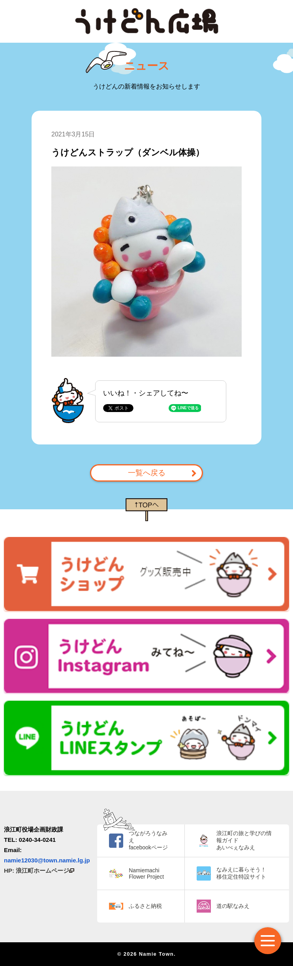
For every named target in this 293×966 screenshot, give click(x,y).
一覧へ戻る (146, 473)
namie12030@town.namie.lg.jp (47, 860)
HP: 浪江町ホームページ (39, 870)
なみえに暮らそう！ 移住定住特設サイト (241, 873)
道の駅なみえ (233, 906)
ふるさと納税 (145, 906)
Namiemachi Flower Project (146, 873)
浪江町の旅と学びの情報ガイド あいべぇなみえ (244, 840)
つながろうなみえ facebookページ (148, 840)
